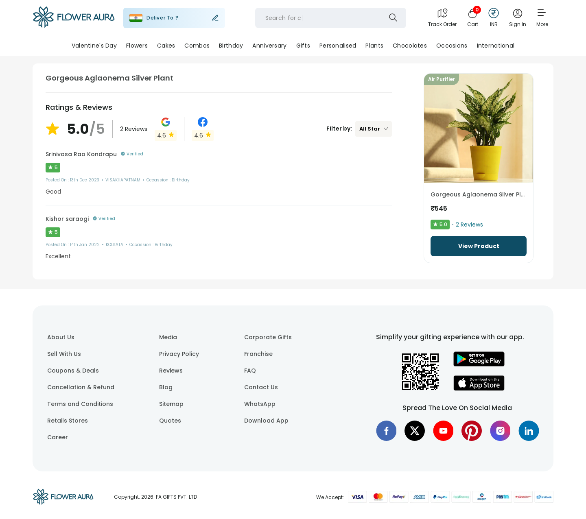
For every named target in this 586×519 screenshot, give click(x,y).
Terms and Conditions (80, 404)
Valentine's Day (94, 45)
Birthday (231, 45)
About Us (60, 337)
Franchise (258, 354)
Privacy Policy (179, 354)
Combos (197, 45)
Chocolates (410, 45)
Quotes (170, 421)
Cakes (166, 45)
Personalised (337, 45)
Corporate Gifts (268, 337)
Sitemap (171, 404)
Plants (374, 45)
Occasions (452, 45)
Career (57, 437)
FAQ (250, 370)
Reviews (171, 370)
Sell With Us (64, 354)
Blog (166, 387)
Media (168, 337)
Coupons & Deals (73, 370)
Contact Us (261, 387)
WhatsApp (260, 404)
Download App (266, 421)
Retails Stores (67, 421)
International (496, 45)
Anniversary (269, 45)
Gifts (303, 45)
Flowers (137, 45)
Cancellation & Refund (80, 387)
